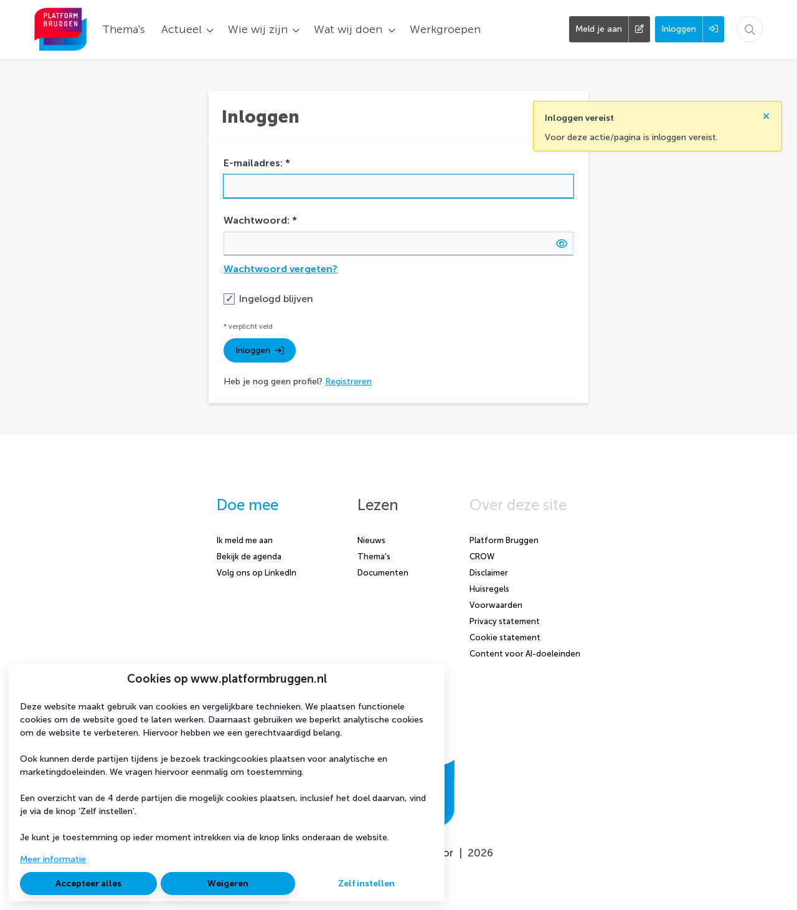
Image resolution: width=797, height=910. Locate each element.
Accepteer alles (88, 883)
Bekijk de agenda (249, 556)
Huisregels (489, 589)
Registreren (348, 381)
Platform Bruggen (504, 540)
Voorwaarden (495, 605)
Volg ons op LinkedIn (256, 572)
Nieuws (371, 540)
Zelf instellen (366, 883)
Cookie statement (504, 637)
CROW (481, 556)
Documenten (382, 572)
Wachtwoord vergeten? (280, 269)
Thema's (373, 556)
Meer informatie (53, 859)
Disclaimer (488, 572)
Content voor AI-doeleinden (524, 653)
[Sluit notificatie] (766, 111)
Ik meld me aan (245, 540)
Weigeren (227, 883)
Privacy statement (504, 621)
